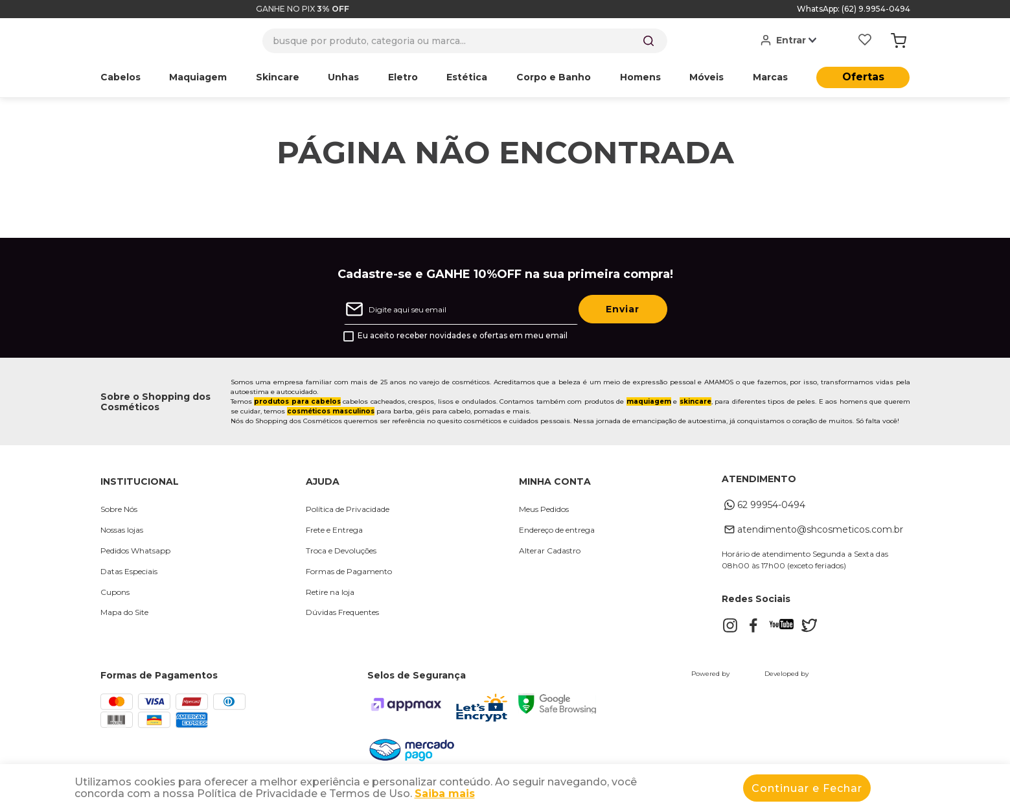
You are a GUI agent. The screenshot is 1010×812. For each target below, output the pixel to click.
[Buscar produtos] (648, 41)
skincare (695, 401)
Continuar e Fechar (807, 788)
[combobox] (464, 41)
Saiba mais (445, 793)
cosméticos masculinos (330, 411)
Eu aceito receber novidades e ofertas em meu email (463, 335)
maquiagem (648, 401)
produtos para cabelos (297, 401)
